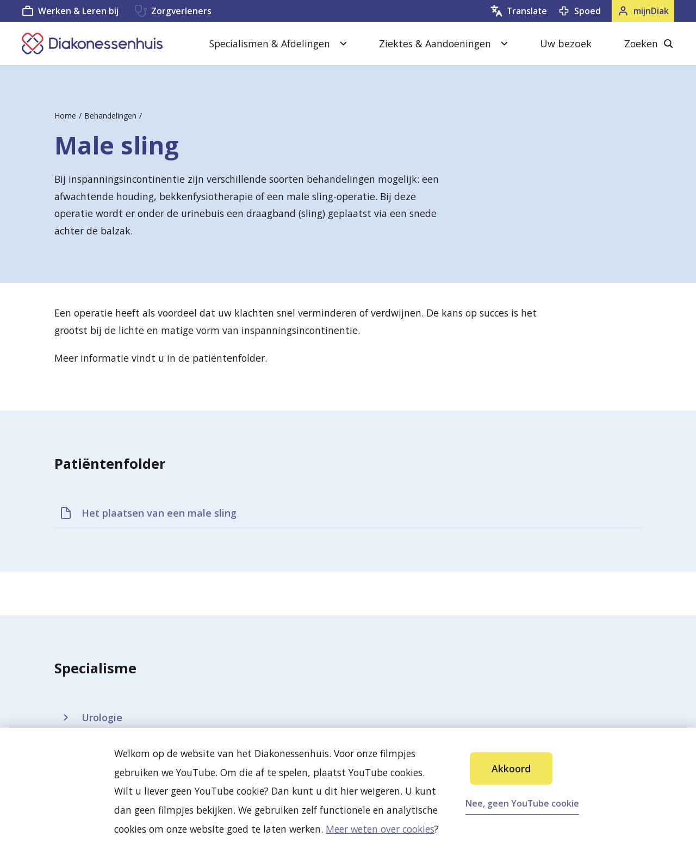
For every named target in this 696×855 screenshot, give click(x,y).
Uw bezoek (566, 43)
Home (65, 115)
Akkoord (511, 768)
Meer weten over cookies (380, 828)
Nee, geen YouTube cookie (522, 803)
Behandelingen (110, 115)
